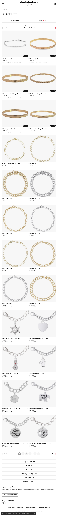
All (38, 454)
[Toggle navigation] (3, 3)
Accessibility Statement (44, 507)
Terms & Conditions (31, 507)
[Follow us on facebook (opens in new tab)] (5, 503)
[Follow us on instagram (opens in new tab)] (3, 503)
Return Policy (11, 507)
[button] (49, 3)
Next (53, 28)
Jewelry (5, 9)
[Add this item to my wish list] (27, 58)
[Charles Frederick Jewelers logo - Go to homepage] (29, 3)
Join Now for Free (10, 495)
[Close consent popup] (34, 513)
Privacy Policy (20, 507)
